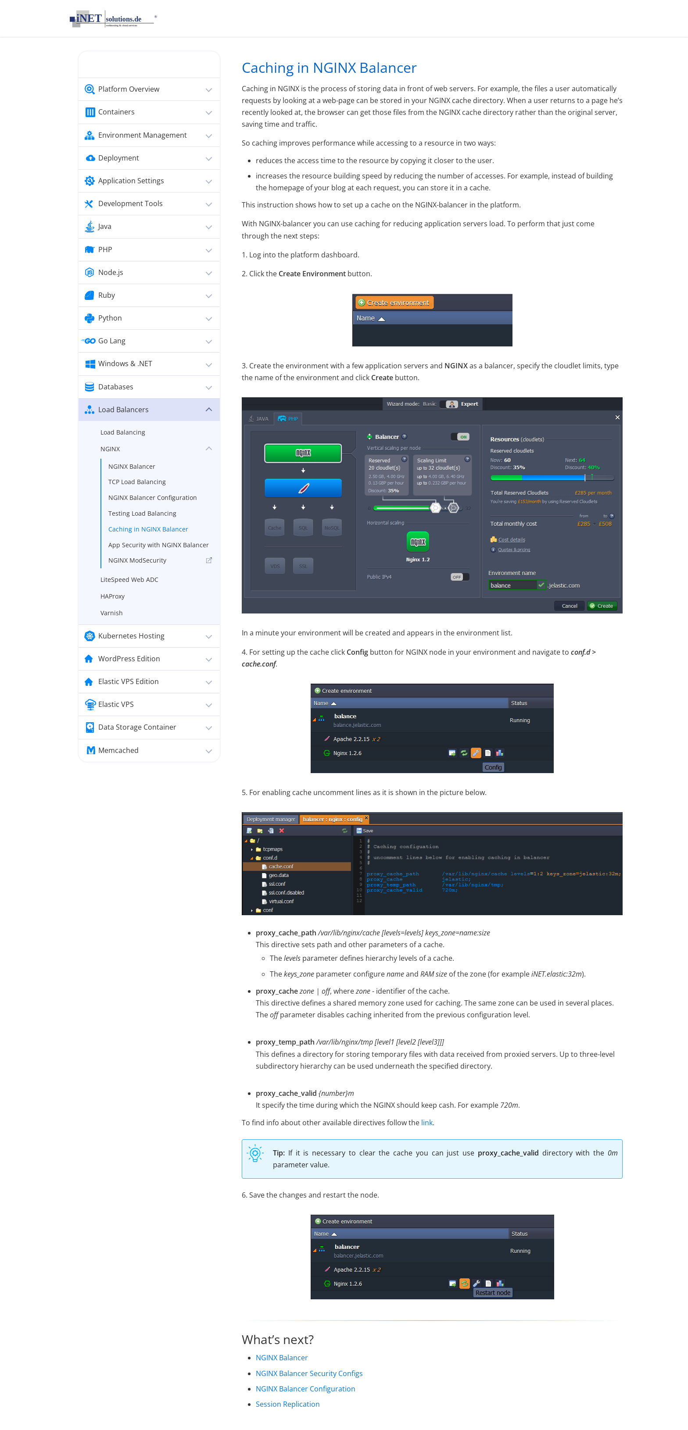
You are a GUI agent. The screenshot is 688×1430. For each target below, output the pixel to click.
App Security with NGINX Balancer (158, 545)
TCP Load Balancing (137, 482)
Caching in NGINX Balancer (148, 529)
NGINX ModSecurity (137, 560)
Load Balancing (122, 432)
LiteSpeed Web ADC (129, 579)
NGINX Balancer (131, 466)
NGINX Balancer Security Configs (309, 1373)
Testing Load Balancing (142, 513)
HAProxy (112, 596)
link (427, 1122)
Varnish (111, 613)
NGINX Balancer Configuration (152, 497)
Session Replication (288, 1404)
